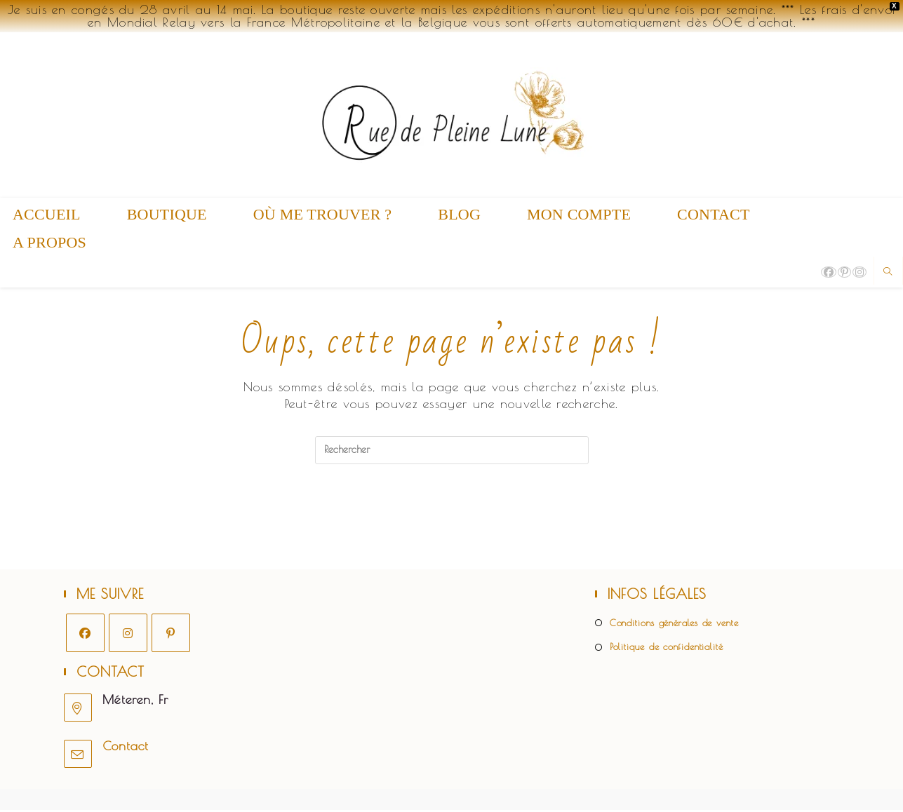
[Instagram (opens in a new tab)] (859, 272)
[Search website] (888, 272)
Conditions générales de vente (674, 624)
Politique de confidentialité (666, 649)
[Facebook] (85, 635)
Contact (125, 747)
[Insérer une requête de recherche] (452, 450)
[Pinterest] (171, 635)
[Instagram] (128, 635)
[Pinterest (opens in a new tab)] (844, 272)
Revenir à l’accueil (452, 521)
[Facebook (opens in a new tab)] (828, 272)
